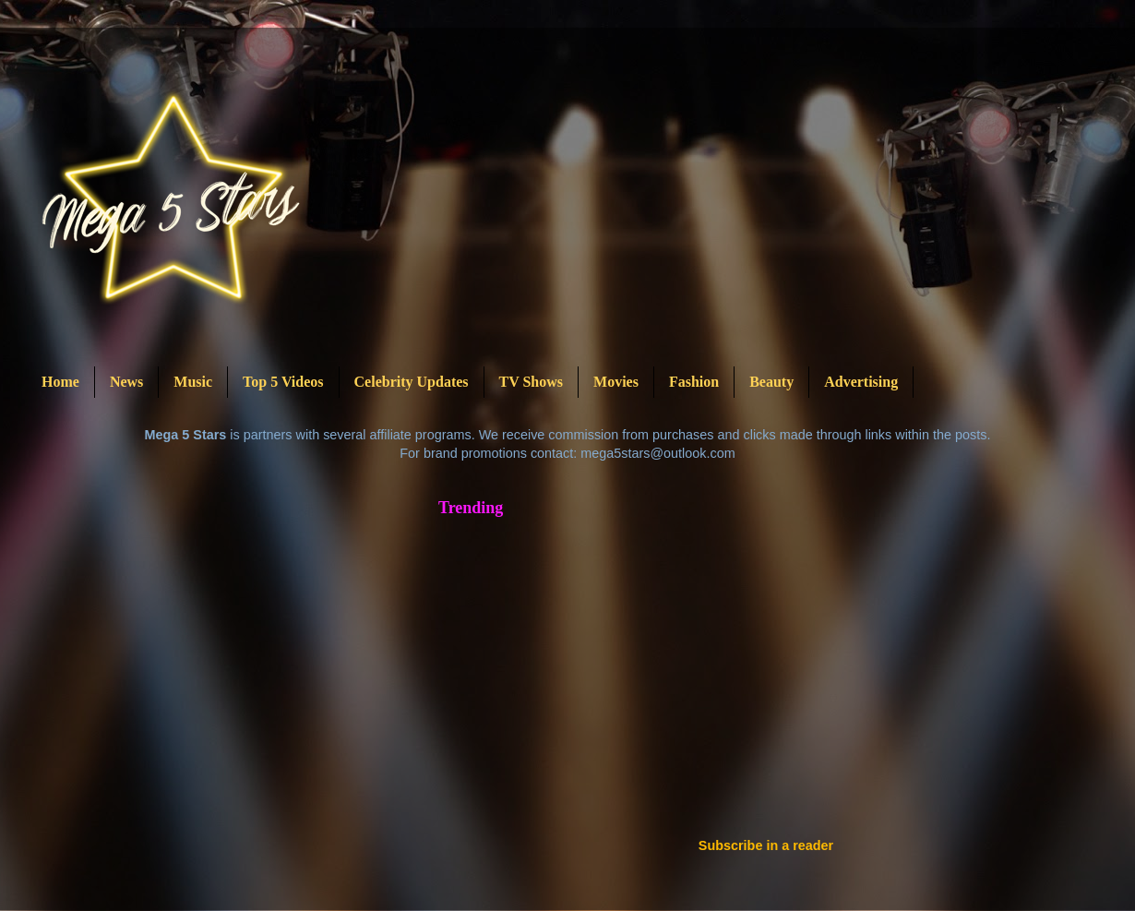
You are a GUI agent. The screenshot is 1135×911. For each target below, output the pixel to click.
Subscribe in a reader (766, 845)
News (126, 382)
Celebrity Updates (411, 382)
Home (60, 382)
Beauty (771, 382)
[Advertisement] (741, 674)
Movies (616, 382)
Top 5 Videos (283, 382)
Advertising (861, 382)
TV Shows (531, 382)
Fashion (694, 382)
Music (192, 382)
